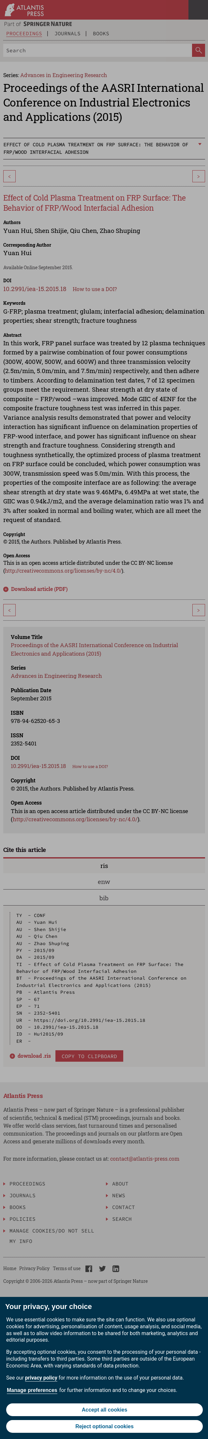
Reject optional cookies (104, 1426)
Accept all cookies (104, 1410)
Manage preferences (32, 1390)
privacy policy (41, 1378)
